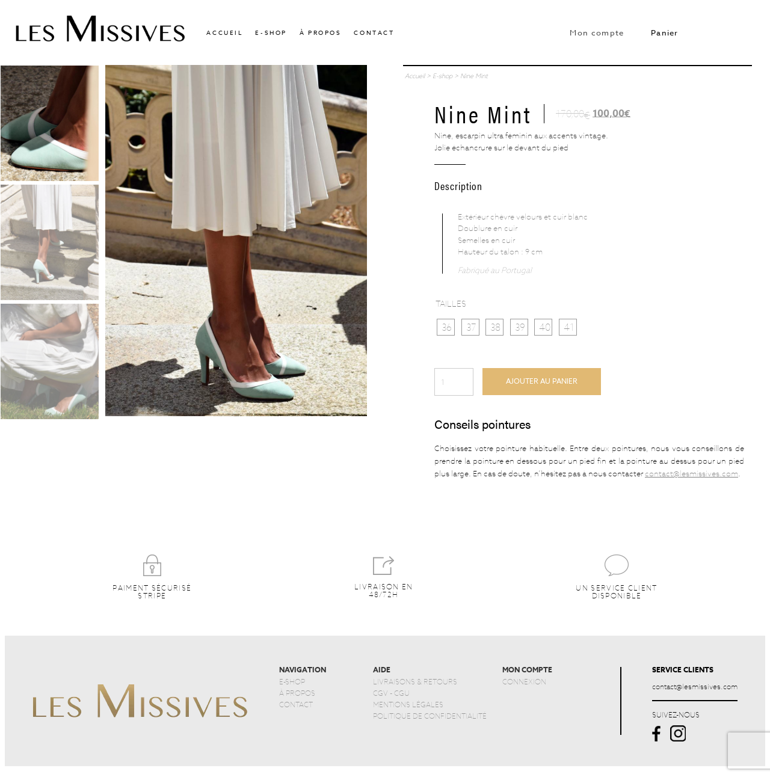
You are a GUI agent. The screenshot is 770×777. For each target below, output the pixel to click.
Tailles (451, 303)
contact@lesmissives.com (691, 473)
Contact (374, 33)
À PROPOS (297, 692)
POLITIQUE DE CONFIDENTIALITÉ (430, 715)
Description (458, 185)
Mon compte (597, 32)
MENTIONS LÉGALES (408, 704)
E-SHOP (292, 681)
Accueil (415, 75)
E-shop (271, 33)
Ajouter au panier (542, 381)
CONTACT (296, 704)
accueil (224, 33)
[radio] (446, 327)
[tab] (458, 184)
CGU (402, 692)
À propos (321, 33)
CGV (380, 692)
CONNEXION (524, 681)
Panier (665, 32)
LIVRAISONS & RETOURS (415, 681)
